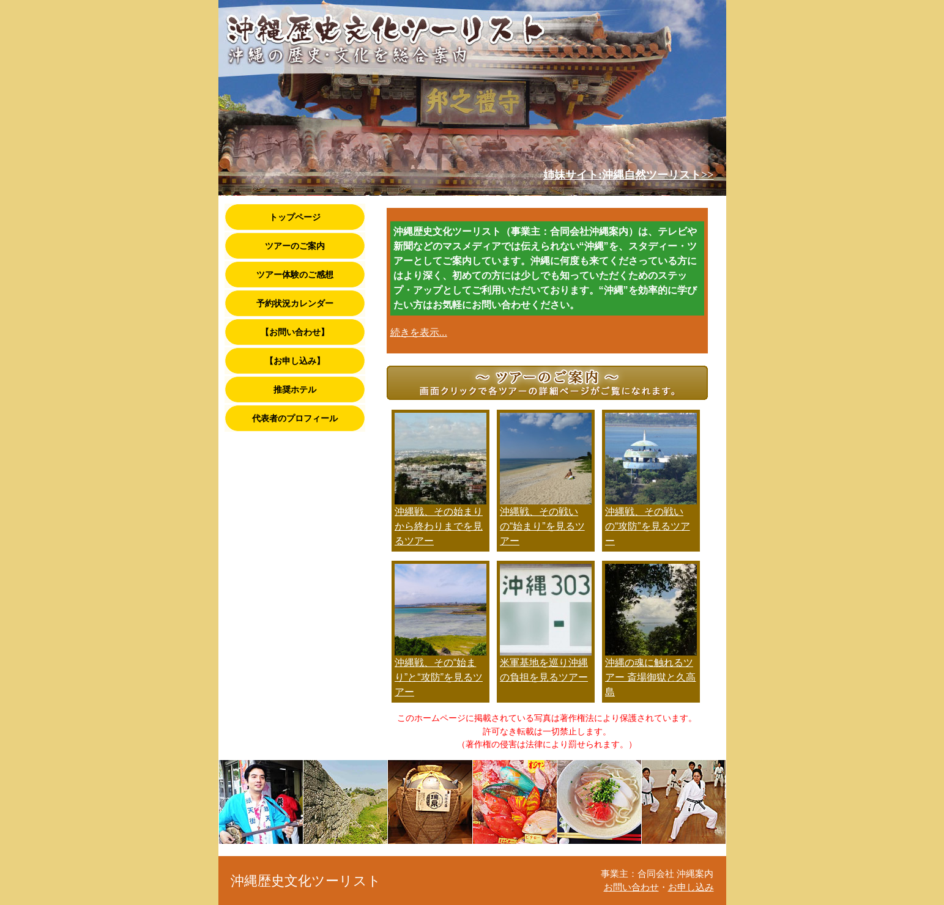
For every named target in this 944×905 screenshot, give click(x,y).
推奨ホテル (294, 389)
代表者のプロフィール (295, 418)
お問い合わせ (631, 887)
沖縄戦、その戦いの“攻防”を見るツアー (647, 526)
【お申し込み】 (295, 361)
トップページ (295, 217)
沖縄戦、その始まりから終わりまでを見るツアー (439, 526)
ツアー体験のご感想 (294, 274)
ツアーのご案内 (295, 246)
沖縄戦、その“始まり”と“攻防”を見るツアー (439, 677)
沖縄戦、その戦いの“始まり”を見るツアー (542, 526)
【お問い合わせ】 (295, 332)
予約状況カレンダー (294, 303)
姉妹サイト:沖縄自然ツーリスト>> (628, 175)
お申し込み (691, 887)
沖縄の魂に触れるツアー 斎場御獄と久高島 (650, 677)
